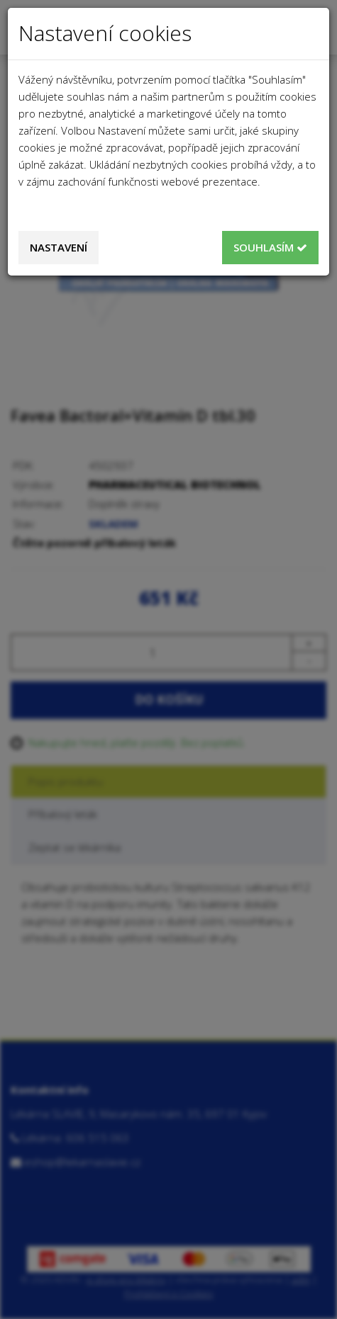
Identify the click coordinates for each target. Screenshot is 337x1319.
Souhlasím (270, 247)
